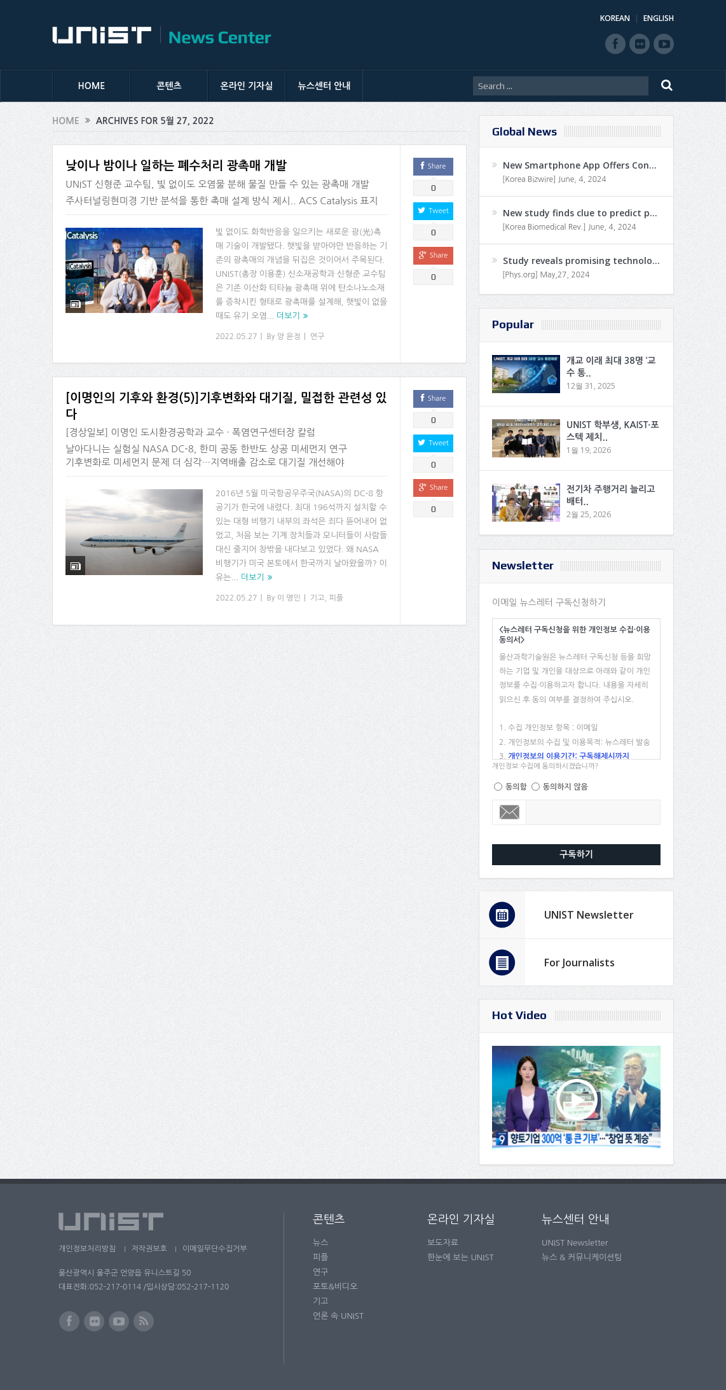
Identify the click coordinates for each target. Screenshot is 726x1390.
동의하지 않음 (565, 787)
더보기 (288, 316)
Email (509, 812)
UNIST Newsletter (589, 915)
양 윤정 (289, 336)
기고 (317, 598)
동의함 (516, 787)
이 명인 (289, 598)
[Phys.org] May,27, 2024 (545, 275)
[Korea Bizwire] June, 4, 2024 (554, 179)
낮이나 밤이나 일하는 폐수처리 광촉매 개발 (176, 166)
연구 (317, 336)
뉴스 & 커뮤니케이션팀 (582, 1257)
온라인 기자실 (247, 85)
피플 (336, 598)
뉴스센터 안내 (324, 85)
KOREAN (615, 18)
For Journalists (579, 963)
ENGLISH (658, 18)
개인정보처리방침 (87, 1249)
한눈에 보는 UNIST (460, 1257)
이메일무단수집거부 (216, 1249)
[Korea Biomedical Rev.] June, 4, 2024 (569, 227)
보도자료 (442, 1243)
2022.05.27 (236, 336)
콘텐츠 (168, 85)
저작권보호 (149, 1249)
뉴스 (320, 1243)
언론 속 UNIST (338, 1316)
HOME (92, 85)
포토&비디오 (335, 1286)
